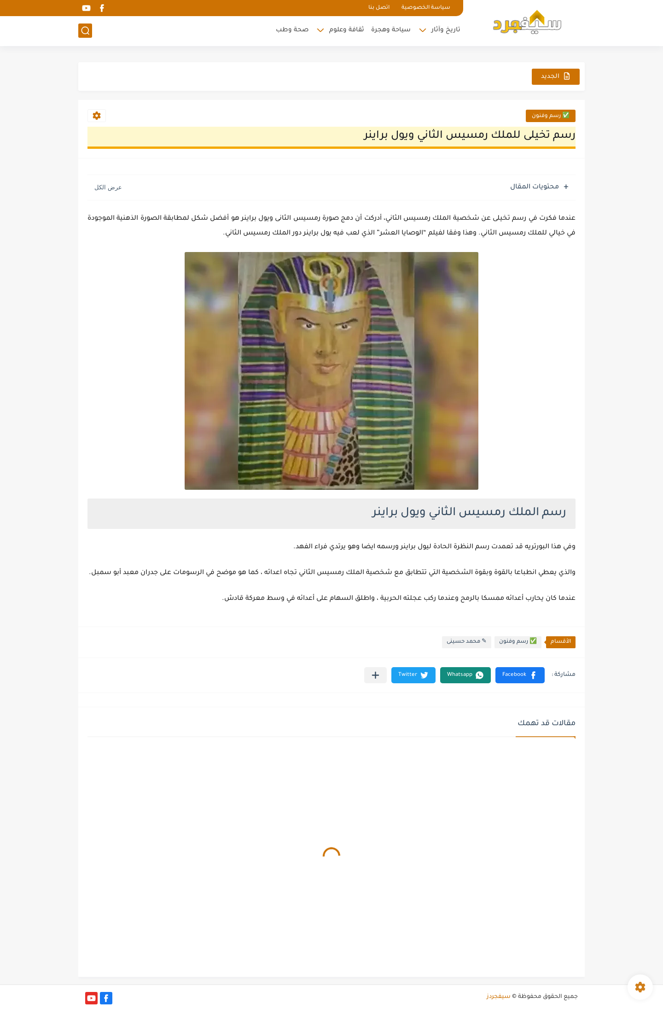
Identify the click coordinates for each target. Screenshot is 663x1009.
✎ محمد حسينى (467, 642)
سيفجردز (499, 997)
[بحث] (85, 30)
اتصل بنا (379, 8)
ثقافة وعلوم (346, 30)
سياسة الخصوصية (425, 8)
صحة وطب (292, 30)
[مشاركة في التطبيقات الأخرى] (375, 675)
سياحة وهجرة (391, 30)
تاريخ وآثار (445, 30)
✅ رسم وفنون (551, 116)
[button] (520, 675)
